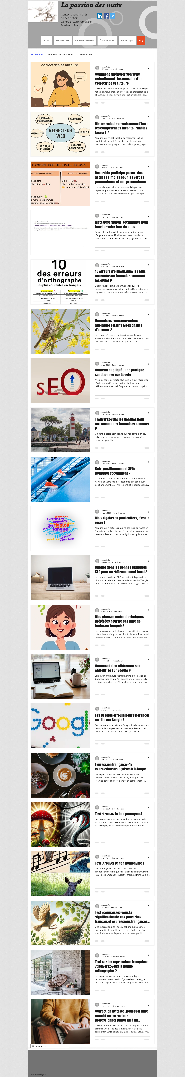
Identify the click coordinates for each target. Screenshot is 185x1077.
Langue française (85, 54)
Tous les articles (36, 54)
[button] (84, 40)
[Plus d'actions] (149, 67)
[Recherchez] (49, 1046)
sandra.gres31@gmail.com (77, 21)
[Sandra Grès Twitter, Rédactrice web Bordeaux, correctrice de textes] (112, 16)
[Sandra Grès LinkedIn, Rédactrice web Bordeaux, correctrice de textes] (99, 16)
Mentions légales (38, 1074)
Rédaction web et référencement (60, 54)
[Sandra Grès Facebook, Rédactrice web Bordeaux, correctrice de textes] (106, 16)
